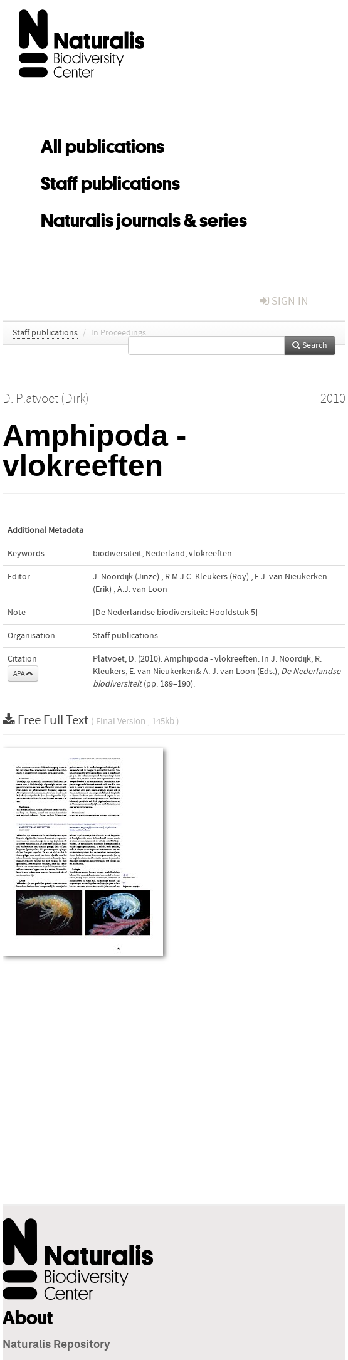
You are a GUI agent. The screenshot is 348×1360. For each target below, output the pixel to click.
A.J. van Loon (142, 589)
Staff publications (110, 181)
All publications (102, 144)
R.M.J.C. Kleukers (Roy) (207, 577)
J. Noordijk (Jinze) (126, 577)
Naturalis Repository (56, 1345)
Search (309, 345)
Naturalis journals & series (144, 218)
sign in (284, 301)
